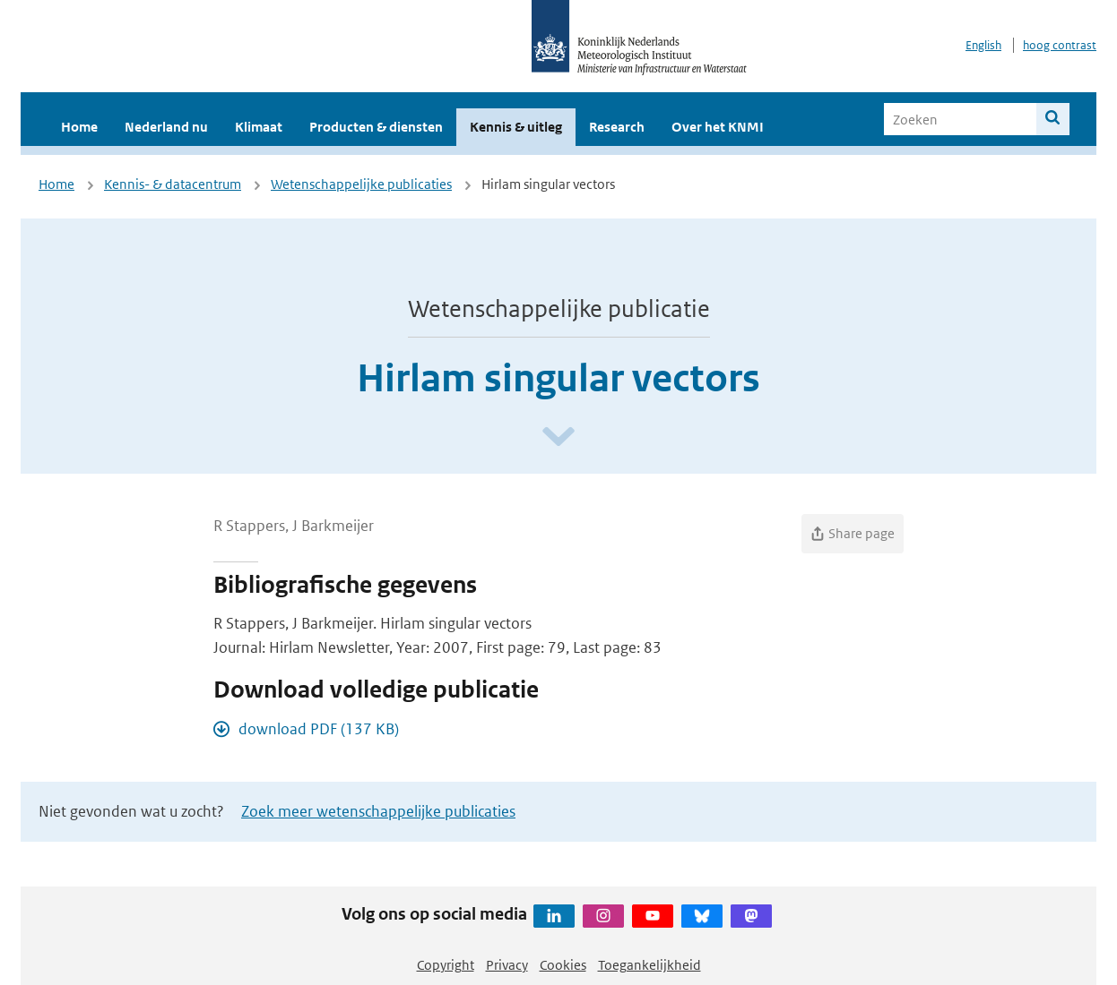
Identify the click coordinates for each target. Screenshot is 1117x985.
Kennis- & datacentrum (172, 184)
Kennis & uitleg (516, 126)
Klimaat (258, 126)
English (983, 45)
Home (79, 126)
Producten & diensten (376, 126)
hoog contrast (1059, 45)
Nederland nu (166, 126)
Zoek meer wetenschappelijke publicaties (378, 811)
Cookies (563, 964)
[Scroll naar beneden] (558, 437)
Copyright (445, 964)
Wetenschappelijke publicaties (361, 184)
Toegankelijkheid (649, 964)
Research (617, 126)
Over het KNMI (717, 126)
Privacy (507, 964)
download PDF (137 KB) (318, 729)
